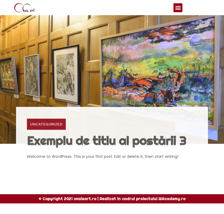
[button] (177, 7)
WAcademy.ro (171, 198)
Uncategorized (46, 130)
